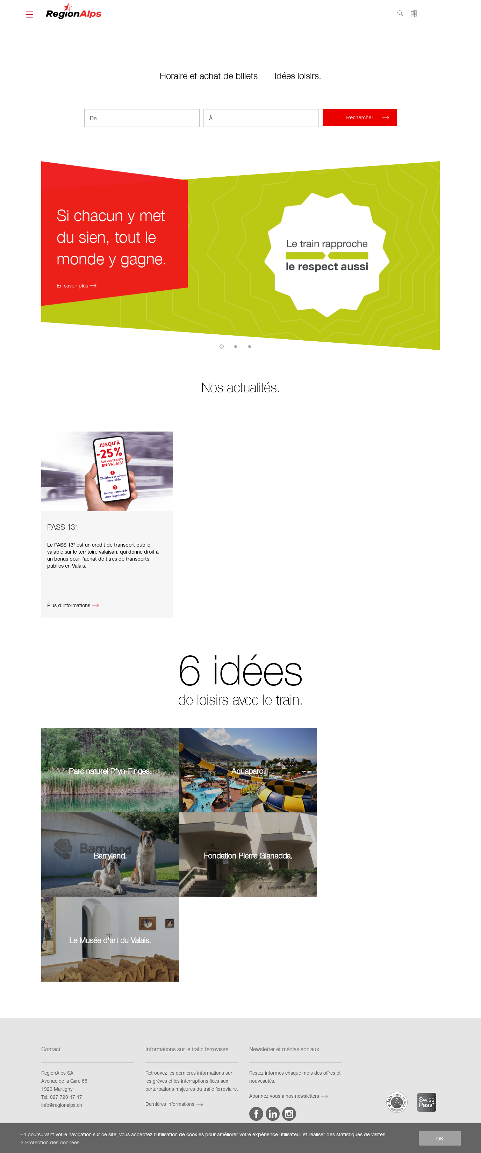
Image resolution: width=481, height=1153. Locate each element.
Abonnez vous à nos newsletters (289, 1005)
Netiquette (340, 1090)
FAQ (121, 1090)
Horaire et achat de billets (209, 75)
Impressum (203, 1090)
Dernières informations (175, 1013)
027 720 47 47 (66, 1006)
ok (440, 1137)
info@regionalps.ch (61, 1014)
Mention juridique (243, 1090)
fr (78, 1121)
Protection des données (295, 1090)
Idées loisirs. (297, 75)
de (86, 1121)
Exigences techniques (159, 1090)
